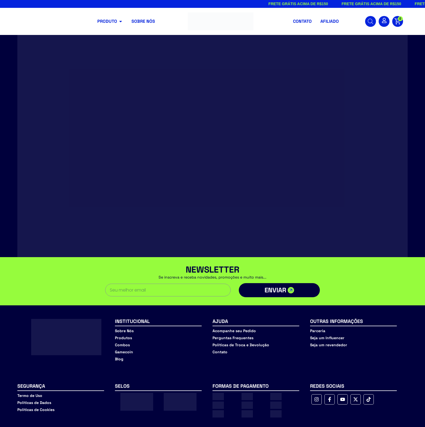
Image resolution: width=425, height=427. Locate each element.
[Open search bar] (370, 21)
